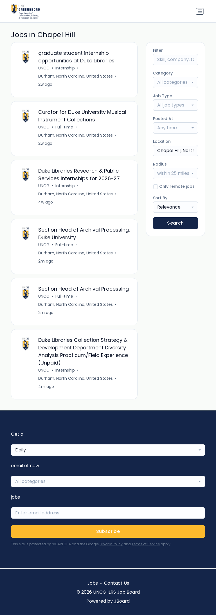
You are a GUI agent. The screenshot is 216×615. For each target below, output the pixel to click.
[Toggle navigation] (199, 11)
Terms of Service (146, 544)
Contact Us (116, 583)
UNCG (44, 68)
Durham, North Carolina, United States (75, 76)
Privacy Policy (111, 544)
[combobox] (175, 82)
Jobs (92, 583)
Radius (160, 164)
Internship (65, 68)
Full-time (64, 127)
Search (175, 223)
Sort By (160, 198)
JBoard (122, 601)
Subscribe (108, 532)
